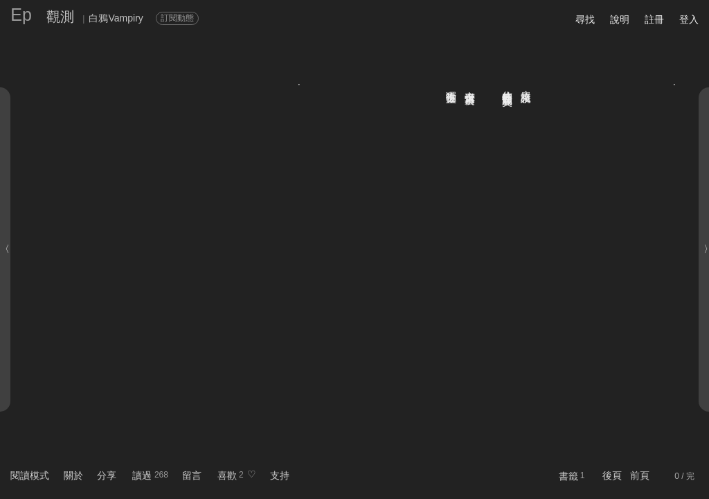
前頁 (639, 475)
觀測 (60, 16)
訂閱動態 (177, 18)
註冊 (654, 19)
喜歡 (227, 475)
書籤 (568, 476)
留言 (191, 475)
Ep (21, 14)
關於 (73, 475)
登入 (689, 19)
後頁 (612, 475)
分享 (106, 475)
